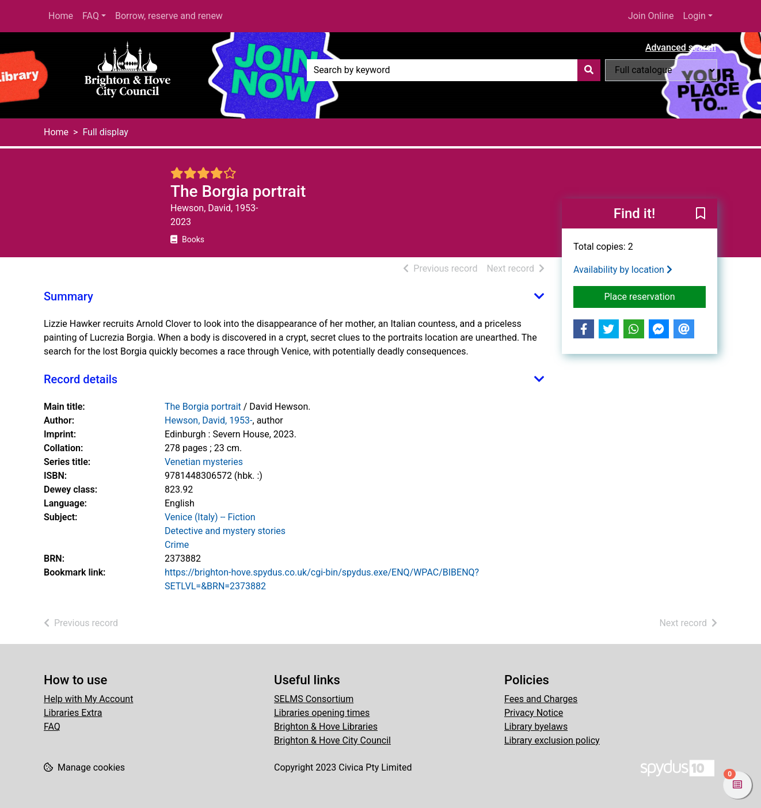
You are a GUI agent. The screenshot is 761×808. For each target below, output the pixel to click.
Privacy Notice (533, 712)
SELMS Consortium (313, 698)
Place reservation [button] (655, 295)
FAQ (90, 15)
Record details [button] (80, 379)
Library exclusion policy (552, 740)
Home (60, 15)
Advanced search (680, 47)
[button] (700, 214)
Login (694, 15)
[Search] (588, 70)
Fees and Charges (540, 698)
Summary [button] (68, 296)
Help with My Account (88, 698)
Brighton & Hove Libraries (326, 726)
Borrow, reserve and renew (169, 15)
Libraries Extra (73, 712)
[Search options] (661, 70)
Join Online (651, 15)
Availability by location (622, 269)
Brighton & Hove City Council (332, 740)
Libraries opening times (322, 712)
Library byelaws (536, 726)
